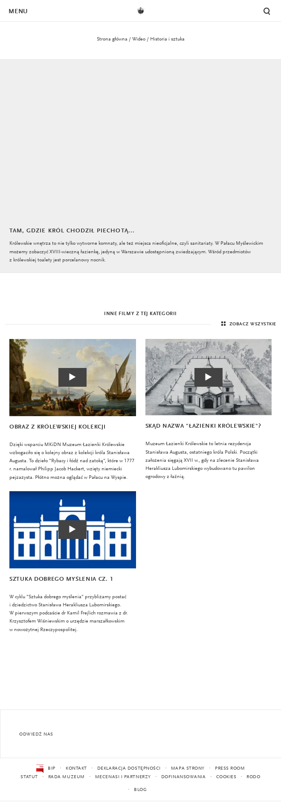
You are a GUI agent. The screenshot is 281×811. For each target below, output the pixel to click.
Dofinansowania (183, 777)
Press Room (230, 768)
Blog (140, 790)
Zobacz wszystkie (247, 324)
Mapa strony (188, 768)
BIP (45, 769)
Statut (29, 777)
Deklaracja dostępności (129, 768)
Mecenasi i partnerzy (123, 777)
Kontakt (76, 768)
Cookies (226, 777)
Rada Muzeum (66, 777)
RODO (253, 777)
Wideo (138, 39)
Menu (18, 12)
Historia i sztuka (167, 39)
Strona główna (112, 39)
